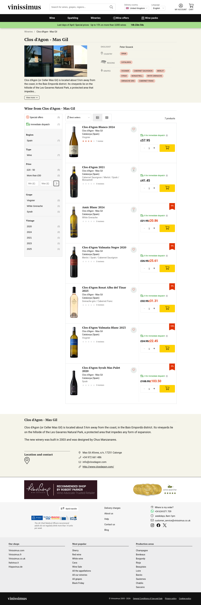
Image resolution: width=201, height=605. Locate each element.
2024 (43, 232)
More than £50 (43, 175)
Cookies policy (185, 598)
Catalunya (126, 62)
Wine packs (149, 17)
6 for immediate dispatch (154, 135)
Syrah (124, 76)
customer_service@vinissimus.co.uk (172, 520)
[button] (181, 7)
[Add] (167, 148)
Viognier (125, 71)
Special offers (43, 117)
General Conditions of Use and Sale (147, 598)
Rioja (138, 562)
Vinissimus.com (16, 550)
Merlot (160, 71)
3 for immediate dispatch (154, 376)
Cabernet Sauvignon (143, 71)
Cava (74, 562)
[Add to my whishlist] (134, 129)
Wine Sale (77, 567)
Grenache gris (127, 81)
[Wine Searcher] (155, 489)
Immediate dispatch (43, 124)
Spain (123, 54)
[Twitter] (165, 526)
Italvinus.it (14, 562)
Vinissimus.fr (15, 554)
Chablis (139, 583)
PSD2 (37, 518)
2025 (43, 249)
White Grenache (154, 76)
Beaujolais (141, 567)
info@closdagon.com (94, 462)
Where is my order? (164, 507)
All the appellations (81, 571)
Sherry (75, 550)
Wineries (96, 17)
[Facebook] (159, 526)
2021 (43, 237)
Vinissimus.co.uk (17, 558)
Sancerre (140, 587)
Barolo (139, 575)
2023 (43, 243)
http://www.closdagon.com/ (98, 466)
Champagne (142, 550)
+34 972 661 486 (92, 457)
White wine (77, 558)
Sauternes (141, 579)
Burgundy (140, 558)
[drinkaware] (54, 525)
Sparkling (73, 17)
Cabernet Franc (146, 81)
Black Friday (78, 583)
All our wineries (79, 575)
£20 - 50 (43, 170)
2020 (43, 226)
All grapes (77, 579)
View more (30, 98)
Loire (138, 571)
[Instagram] (153, 526)
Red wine (76, 554)
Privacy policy (170, 598)
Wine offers (121, 17)
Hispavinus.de (15, 567)
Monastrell (137, 76)
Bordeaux (140, 554)
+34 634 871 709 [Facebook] (163, 511)
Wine (52, 17)
